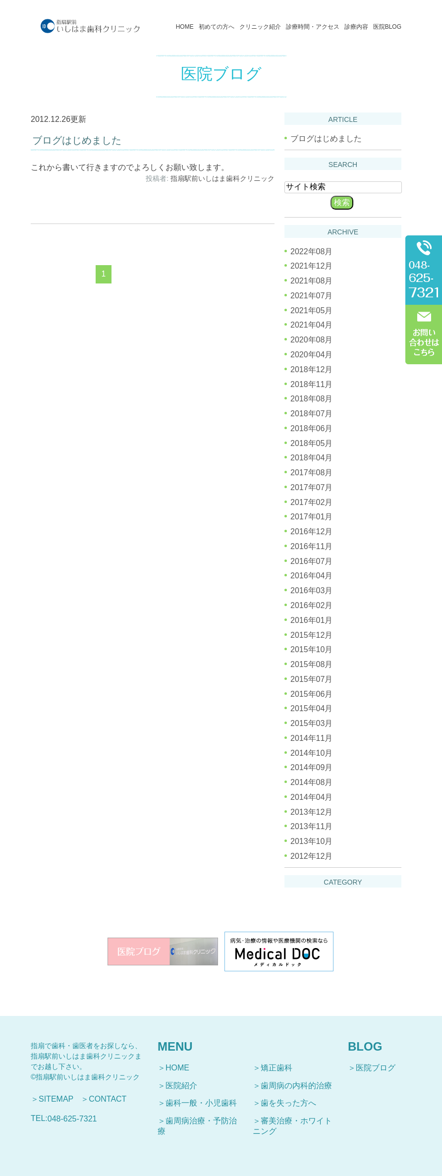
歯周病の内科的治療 (296, 1085)
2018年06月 (311, 428)
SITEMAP (56, 1099)
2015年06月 (311, 693)
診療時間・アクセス (312, 26)
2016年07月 (311, 561)
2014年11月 (311, 738)
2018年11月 (311, 384)
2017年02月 (311, 502)
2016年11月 (311, 546)
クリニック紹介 (260, 26)
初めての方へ (216, 26)
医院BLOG (387, 26)
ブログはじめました (76, 140)
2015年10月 (311, 649)
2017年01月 (311, 516)
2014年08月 (311, 782)
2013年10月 (311, 841)
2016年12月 (311, 531)
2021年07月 (311, 295)
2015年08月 (311, 664)
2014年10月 (311, 752)
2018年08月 (311, 398)
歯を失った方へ (288, 1103)
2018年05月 (311, 443)
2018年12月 (311, 369)
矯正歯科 (276, 1068)
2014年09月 (311, 767)
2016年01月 (311, 620)
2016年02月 (311, 605)
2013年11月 (311, 826)
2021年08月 (311, 281)
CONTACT (107, 1099)
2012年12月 (311, 856)
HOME (185, 26)
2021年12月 (311, 266)
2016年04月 (311, 575)
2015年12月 (311, 634)
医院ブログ (375, 1068)
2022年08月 (311, 251)
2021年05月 (311, 310)
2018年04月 (311, 457)
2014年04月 (311, 797)
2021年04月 (311, 325)
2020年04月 (311, 354)
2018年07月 (311, 413)
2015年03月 (311, 723)
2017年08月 (311, 472)
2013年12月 (311, 811)
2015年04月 (311, 708)
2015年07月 (311, 679)
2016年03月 (311, 590)
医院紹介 (181, 1085)
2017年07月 (311, 487)
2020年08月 (311, 340)
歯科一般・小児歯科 (201, 1103)
